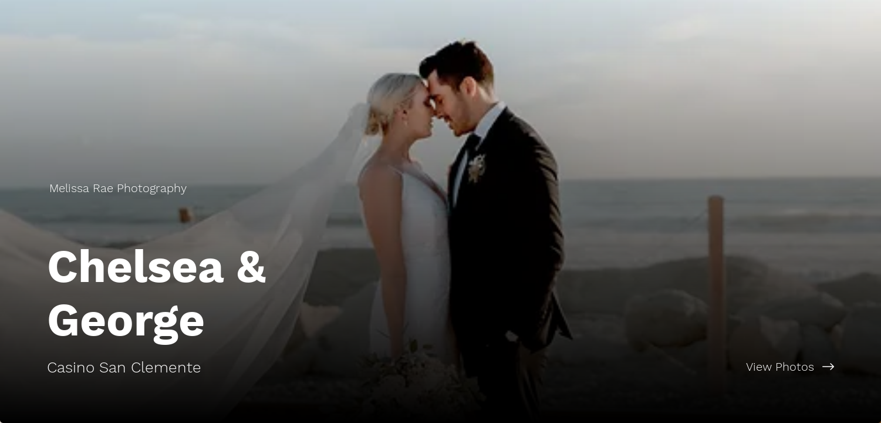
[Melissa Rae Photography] (119, 188)
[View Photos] (661, 366)
